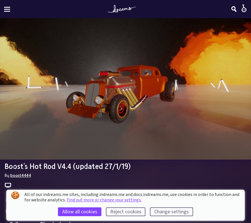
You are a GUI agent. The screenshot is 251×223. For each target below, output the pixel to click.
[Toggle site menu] (7, 9)
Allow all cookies (79, 211)
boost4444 (20, 175)
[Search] (234, 9)
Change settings (171, 211)
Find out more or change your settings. (104, 200)
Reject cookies (125, 211)
